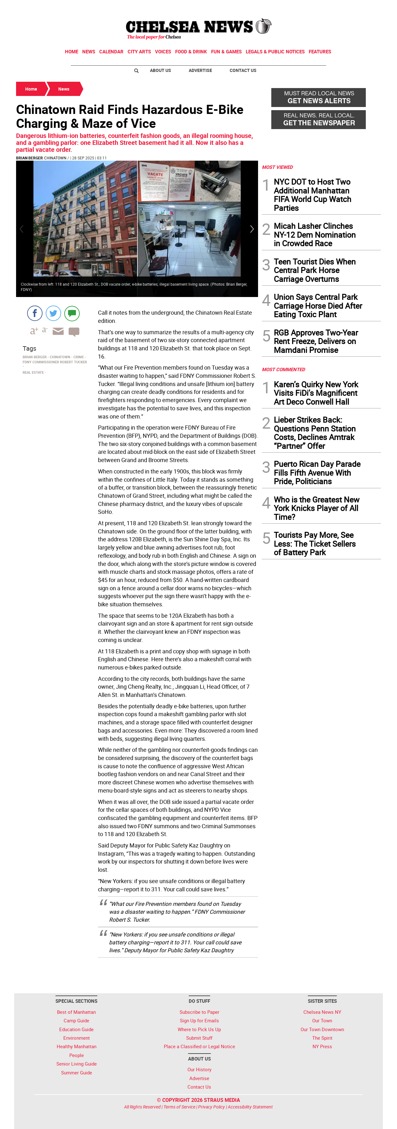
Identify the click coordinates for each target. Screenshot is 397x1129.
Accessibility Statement (250, 1107)
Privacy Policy (211, 1107)
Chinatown (55, 157)
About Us (160, 70)
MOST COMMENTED (283, 369)
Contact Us (243, 70)
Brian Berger (29, 157)
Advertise (200, 70)
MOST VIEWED (277, 167)
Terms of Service (179, 1107)
